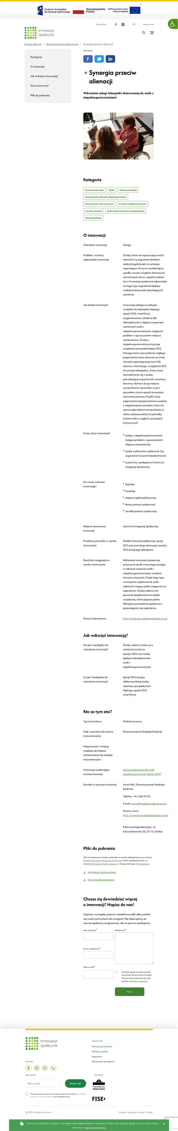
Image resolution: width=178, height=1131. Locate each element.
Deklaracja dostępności (103, 1061)
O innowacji (37, 66)
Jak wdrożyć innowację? (44, 76)
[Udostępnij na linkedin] (110, 59)
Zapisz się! (75, 1083)
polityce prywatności (95, 1127)
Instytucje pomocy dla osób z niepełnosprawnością (105, 196)
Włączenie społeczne (93, 217)
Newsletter (101, 24)
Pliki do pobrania (40, 95)
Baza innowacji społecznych (62, 44)
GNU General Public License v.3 (104, 863)
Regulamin (97, 1056)
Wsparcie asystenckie (128, 189)
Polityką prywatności (138, 981)
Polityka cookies (100, 1051)
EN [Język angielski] (134, 24)
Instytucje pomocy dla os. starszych (99, 203)
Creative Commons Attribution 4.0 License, (102, 860)
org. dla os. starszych (93, 210)
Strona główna (33, 44)
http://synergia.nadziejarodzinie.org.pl (145, 618)
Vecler (141, 1112)
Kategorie (36, 57)
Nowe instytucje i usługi (94, 189)
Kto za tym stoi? (39, 86)
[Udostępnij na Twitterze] (99, 59)
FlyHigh (149, 1112)
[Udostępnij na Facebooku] (88, 59)
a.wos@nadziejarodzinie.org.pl (148, 803)
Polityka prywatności (102, 1046)
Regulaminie (143, 863)
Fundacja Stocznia (42, 1112)
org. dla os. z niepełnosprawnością (132, 203)
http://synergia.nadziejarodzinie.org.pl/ (145, 815)
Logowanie (148, 24)
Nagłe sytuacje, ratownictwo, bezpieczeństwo (125, 210)
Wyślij (130, 991)
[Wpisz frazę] (144, 32)
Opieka (112, 189)
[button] (173, 24)
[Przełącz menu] (152, 32)
